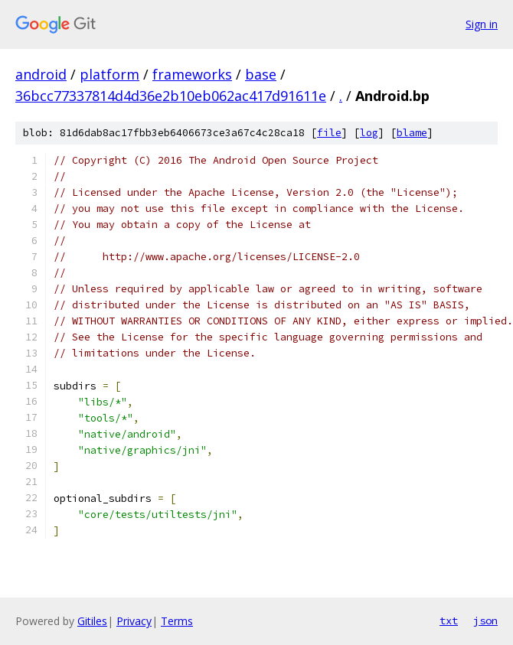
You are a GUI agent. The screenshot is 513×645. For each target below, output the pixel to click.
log (369, 132)
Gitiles (92, 621)
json (485, 620)
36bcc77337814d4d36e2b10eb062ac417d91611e (170, 95)
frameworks (192, 74)
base (260, 74)
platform (109, 74)
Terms (177, 621)
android (41, 74)
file (329, 132)
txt (448, 620)
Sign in (482, 24)
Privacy (134, 621)
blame (412, 132)
